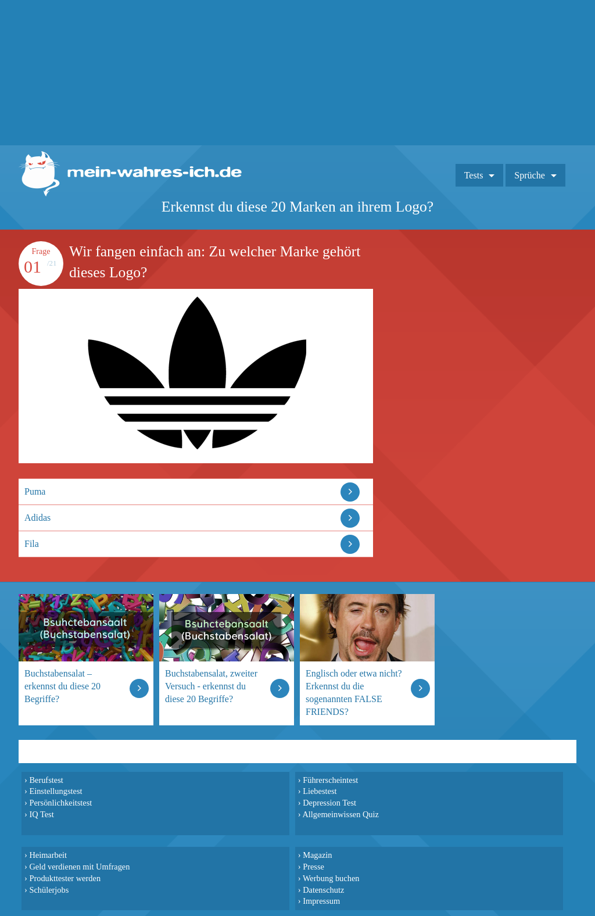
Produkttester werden (65, 878)
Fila (31, 544)
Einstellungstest (55, 791)
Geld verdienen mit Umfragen (79, 866)
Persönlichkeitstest (60, 802)
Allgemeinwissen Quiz (340, 814)
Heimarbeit (48, 855)
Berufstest (46, 780)
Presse (313, 866)
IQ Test (41, 814)
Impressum (321, 901)
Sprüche (529, 175)
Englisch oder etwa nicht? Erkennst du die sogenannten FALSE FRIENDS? (354, 692)
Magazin (317, 855)
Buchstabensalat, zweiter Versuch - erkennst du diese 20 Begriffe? (211, 686)
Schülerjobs (49, 889)
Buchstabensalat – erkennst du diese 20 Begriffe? (62, 686)
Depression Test (329, 802)
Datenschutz (323, 889)
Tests (473, 175)
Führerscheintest (330, 780)
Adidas (37, 518)
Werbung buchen (331, 878)
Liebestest (319, 791)
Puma (34, 491)
